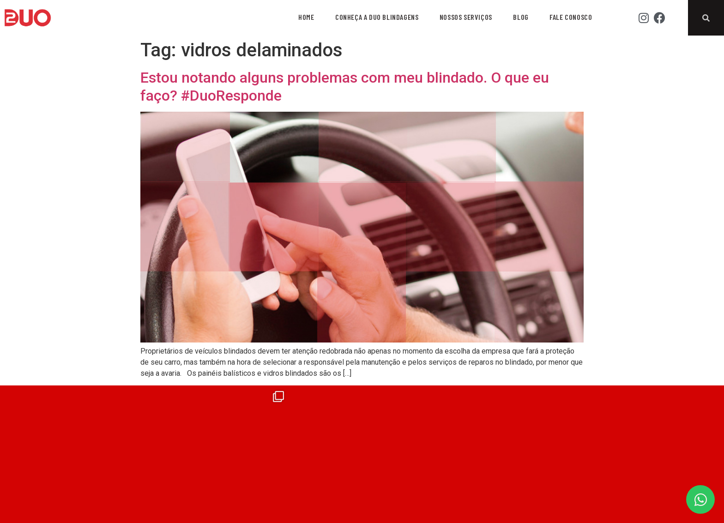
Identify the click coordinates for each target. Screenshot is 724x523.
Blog (520, 16)
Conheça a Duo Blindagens (376, 16)
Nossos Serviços (466, 16)
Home (306, 16)
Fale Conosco (570, 16)
